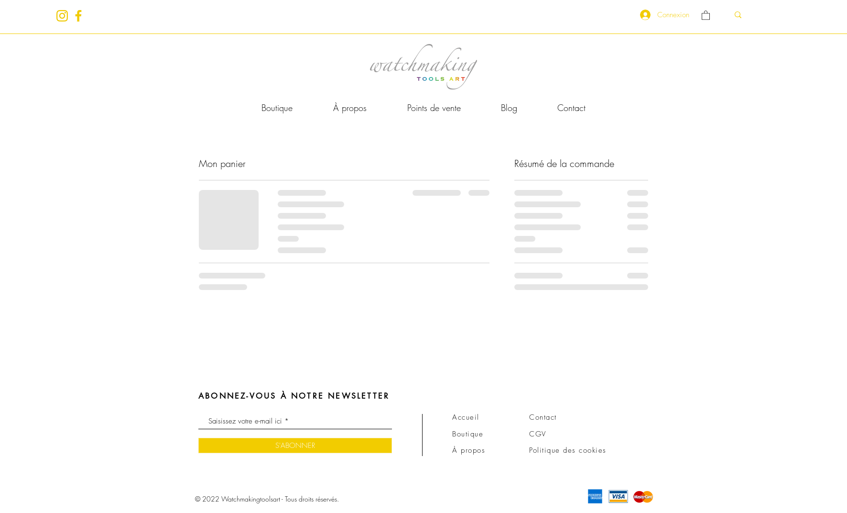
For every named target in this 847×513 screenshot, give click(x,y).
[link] (706, 15)
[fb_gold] (78, 16)
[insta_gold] (62, 16)
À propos (468, 450)
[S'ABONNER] (295, 445)
